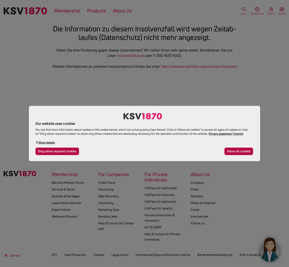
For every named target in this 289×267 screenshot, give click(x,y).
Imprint (238, 133)
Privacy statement (220, 133)
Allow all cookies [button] (239, 151)
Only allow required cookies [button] (57, 151)
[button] (45, 142)
